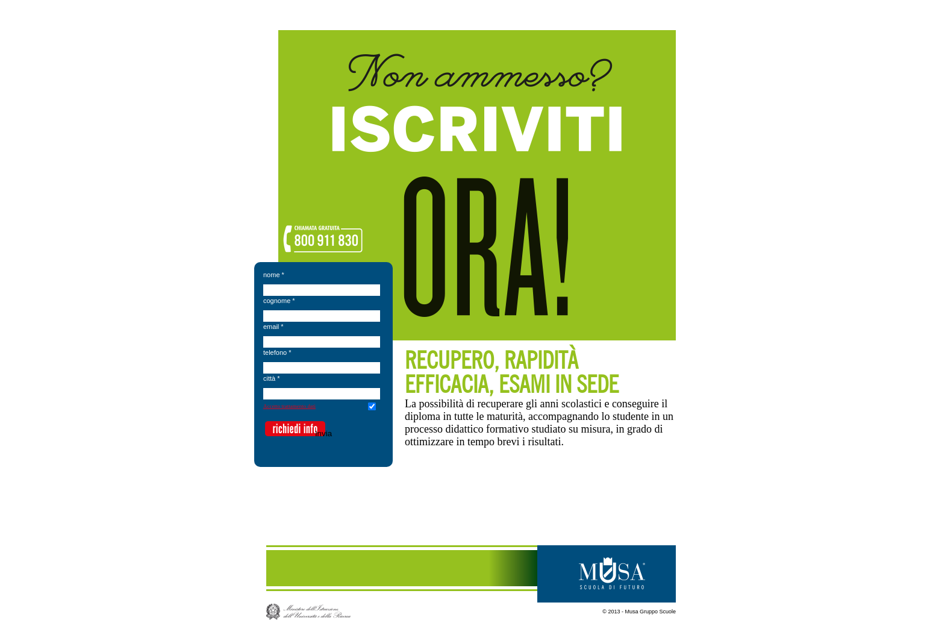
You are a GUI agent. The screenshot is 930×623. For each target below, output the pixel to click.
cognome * (279, 300)
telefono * (277, 352)
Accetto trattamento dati (289, 406)
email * (273, 326)
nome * (273, 274)
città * (271, 378)
